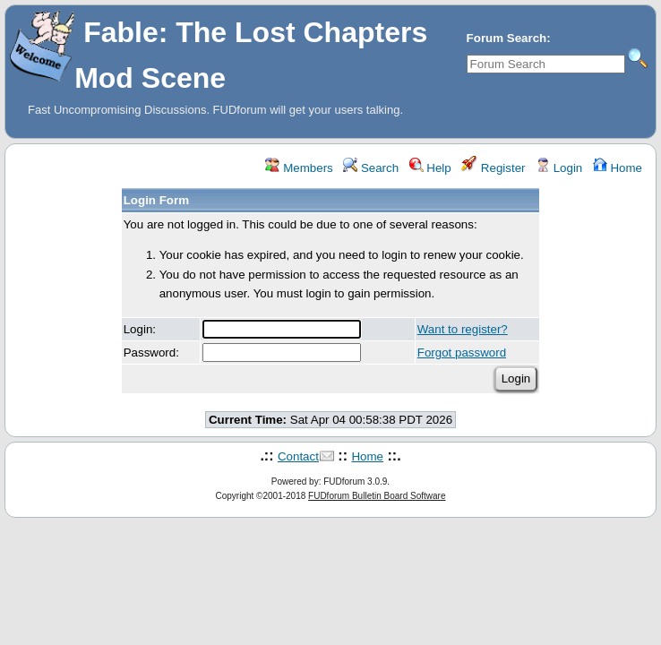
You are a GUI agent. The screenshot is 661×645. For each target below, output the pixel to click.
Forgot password (461, 352)
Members (298, 168)
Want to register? (462, 329)
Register (493, 168)
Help (430, 168)
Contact (298, 456)
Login (559, 168)
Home (617, 168)
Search (371, 168)
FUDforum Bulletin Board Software (376, 496)
